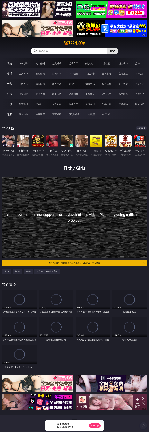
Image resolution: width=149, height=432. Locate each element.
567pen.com (74, 43)
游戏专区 (73, 63)
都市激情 (23, 104)
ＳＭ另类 (139, 73)
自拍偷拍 (40, 73)
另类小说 (106, 104)
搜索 (112, 50)
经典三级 (106, 83)
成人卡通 (56, 83)
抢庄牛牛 (139, 63)
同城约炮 (23, 114)
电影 (9, 84)
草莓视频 (56, 114)
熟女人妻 (90, 73)
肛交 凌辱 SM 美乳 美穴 (47, 271)
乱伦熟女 (123, 83)
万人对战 (56, 63)
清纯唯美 (106, 94)
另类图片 (139, 94)
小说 (9, 104)
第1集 (6, 271)
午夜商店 (40, 114)
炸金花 (106, 63)
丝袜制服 (106, 73)
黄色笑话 (123, 104)
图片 (9, 94)
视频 (9, 73)
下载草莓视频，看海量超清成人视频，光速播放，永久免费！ (96, 262)
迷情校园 (90, 104)
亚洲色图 (40, 94)
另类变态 (139, 83)
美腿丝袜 (90, 94)
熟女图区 (123, 94)
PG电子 (23, 63)
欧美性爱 (73, 83)
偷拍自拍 (40, 83)
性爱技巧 (139, 104)
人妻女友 (56, 104)
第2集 (17, 271)
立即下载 (95, 425)
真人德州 (40, 63)
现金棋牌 (123, 63)
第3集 (28, 271)
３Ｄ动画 (73, 73)
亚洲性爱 (23, 83)
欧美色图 (56, 94)
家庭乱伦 (40, 104)
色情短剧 (106, 114)
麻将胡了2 (90, 63)
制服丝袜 (90, 83)
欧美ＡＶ (56, 73)
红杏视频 (90, 114)
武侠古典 (73, 104)
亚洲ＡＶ (23, 73)
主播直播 (123, 73)
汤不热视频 (73, 114)
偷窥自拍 (23, 94)
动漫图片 (73, 94)
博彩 (9, 63)
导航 (9, 114)
